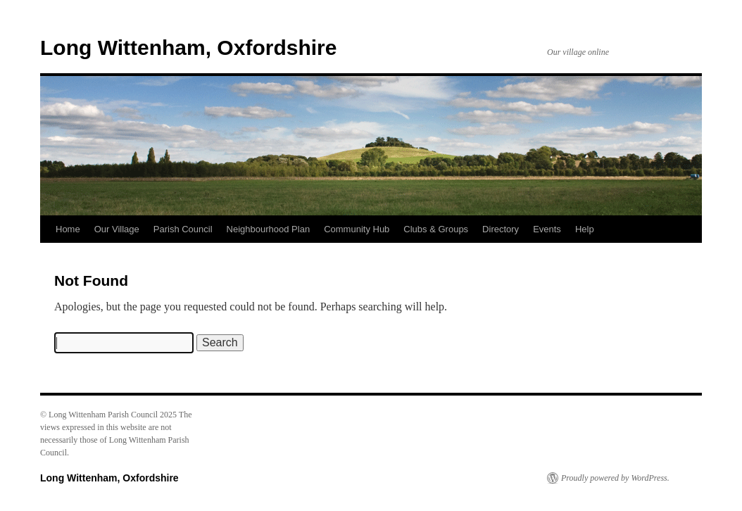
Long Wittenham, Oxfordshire (188, 47)
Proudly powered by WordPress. (615, 478)
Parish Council (183, 229)
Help (584, 229)
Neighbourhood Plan (268, 229)
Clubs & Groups (435, 229)
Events (547, 229)
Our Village (116, 229)
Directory (500, 229)
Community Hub (356, 229)
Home (68, 229)
